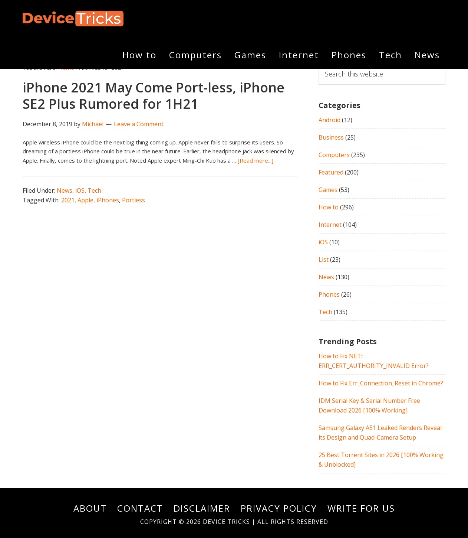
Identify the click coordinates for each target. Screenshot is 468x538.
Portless (133, 200)
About (90, 508)
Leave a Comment (139, 124)
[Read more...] (255, 160)
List (324, 259)
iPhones (107, 200)
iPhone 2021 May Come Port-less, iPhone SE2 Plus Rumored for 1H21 (153, 95)
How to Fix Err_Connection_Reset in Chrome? (381, 383)
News (64, 190)
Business (331, 137)
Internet (330, 225)
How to (329, 207)
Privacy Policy (279, 508)
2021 (68, 200)
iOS (80, 190)
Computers (334, 155)
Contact (140, 508)
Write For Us (361, 508)
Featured (331, 172)
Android (329, 120)
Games (328, 190)
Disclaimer (202, 508)
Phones (329, 294)
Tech (94, 190)
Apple (85, 200)
